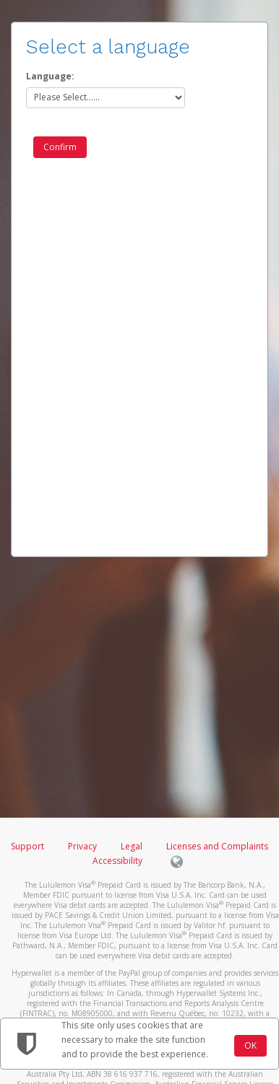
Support (27, 846)
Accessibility (117, 860)
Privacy (82, 846)
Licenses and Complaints (217, 846)
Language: (50, 76)
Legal (131, 846)
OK (250, 1045)
